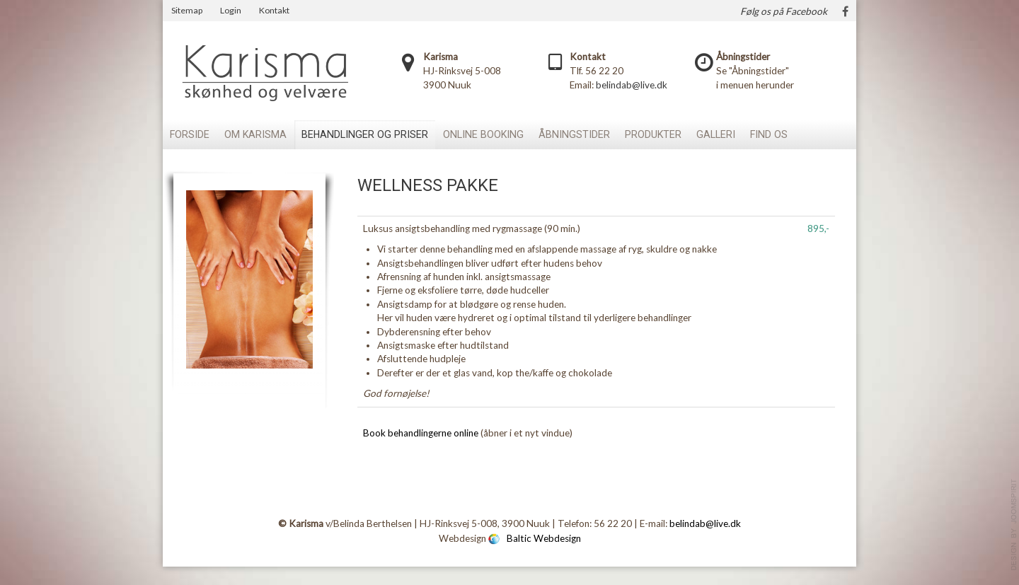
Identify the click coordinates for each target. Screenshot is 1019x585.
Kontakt (274, 10)
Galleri (715, 134)
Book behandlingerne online (420, 433)
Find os (769, 134)
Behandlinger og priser (364, 134)
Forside (189, 134)
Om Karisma (255, 134)
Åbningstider (574, 134)
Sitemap (186, 10)
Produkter (653, 134)
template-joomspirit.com (1014, 525)
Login (230, 10)
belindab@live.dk (631, 85)
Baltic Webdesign (544, 537)
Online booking (483, 134)
